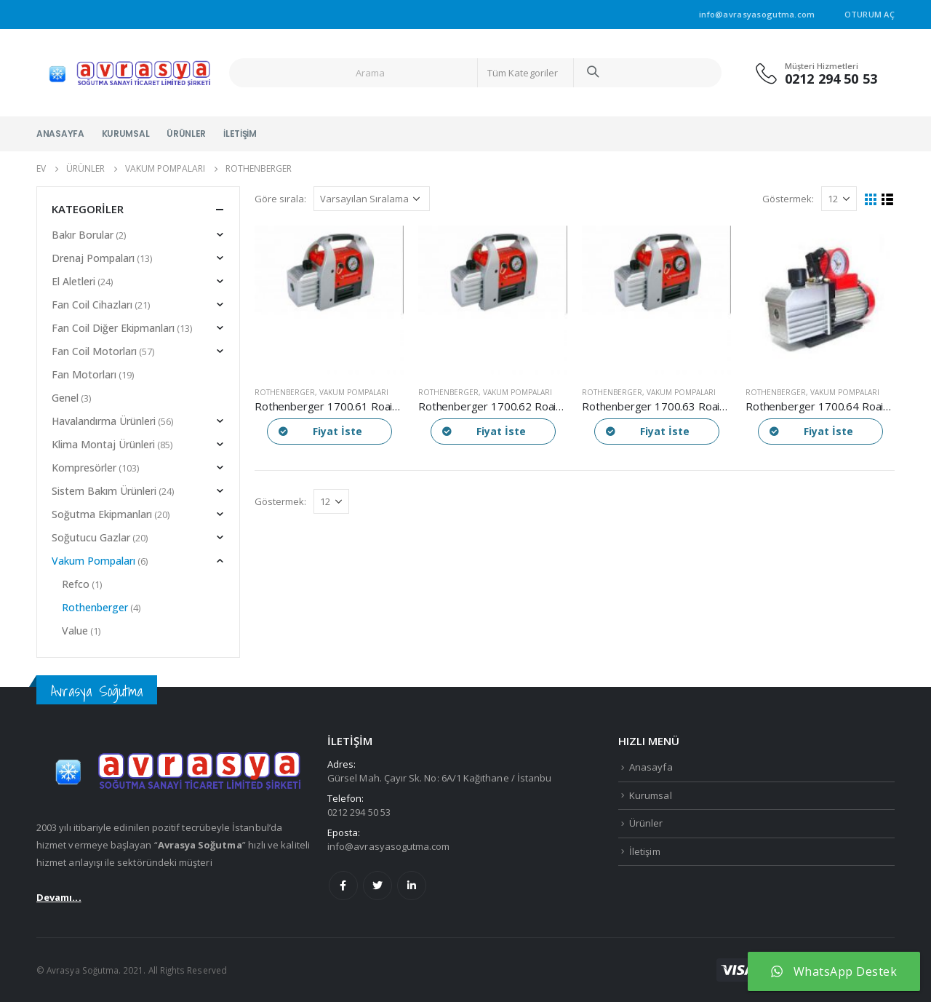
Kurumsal (126, 133)
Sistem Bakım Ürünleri (104, 491)
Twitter (377, 885)
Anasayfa (60, 133)
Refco (75, 584)
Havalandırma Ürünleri (104, 421)
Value (75, 630)
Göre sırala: (280, 198)
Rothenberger (285, 392)
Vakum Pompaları (353, 392)
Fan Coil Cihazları (92, 304)
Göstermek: (788, 198)
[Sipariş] (371, 198)
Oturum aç (869, 14)
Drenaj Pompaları (93, 258)
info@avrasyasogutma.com (388, 846)
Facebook (343, 885)
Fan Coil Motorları (94, 351)
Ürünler (186, 133)
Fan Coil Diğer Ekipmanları (113, 328)
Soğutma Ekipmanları (102, 514)
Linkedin (411, 885)
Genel (65, 398)
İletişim (240, 133)
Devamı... (58, 897)
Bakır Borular (82, 235)
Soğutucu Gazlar (91, 537)
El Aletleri (73, 281)
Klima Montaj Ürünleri (103, 444)
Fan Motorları (84, 374)
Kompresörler (84, 467)
